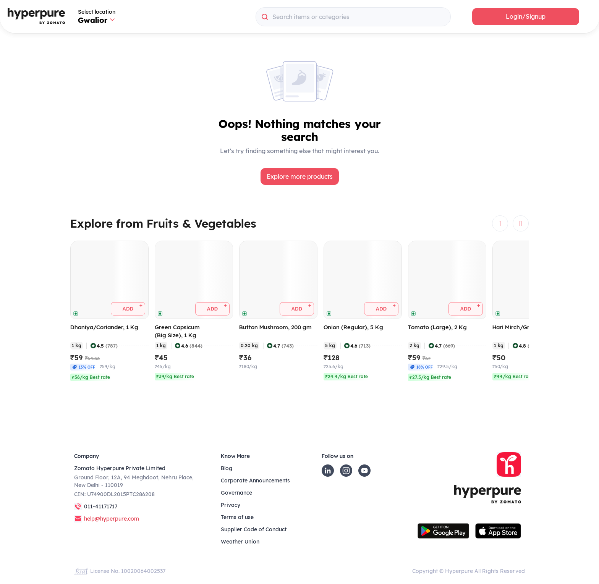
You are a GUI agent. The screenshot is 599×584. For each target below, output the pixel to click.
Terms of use (237, 517)
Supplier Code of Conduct (254, 529)
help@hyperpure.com (111, 518)
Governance (236, 492)
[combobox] (353, 16)
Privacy (230, 504)
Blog (226, 468)
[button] (525, 16)
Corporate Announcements (255, 480)
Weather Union (240, 541)
